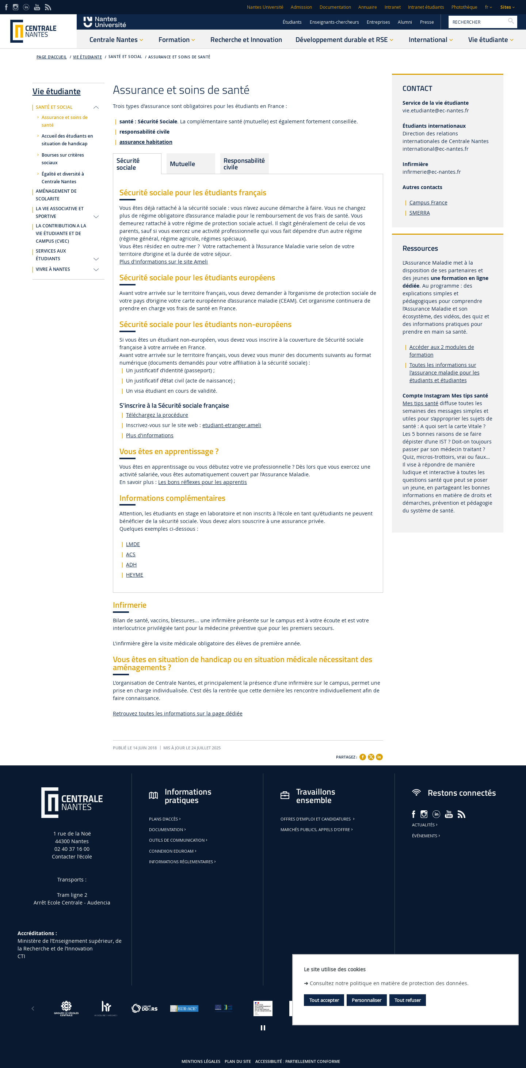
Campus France (428, 202)
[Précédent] (33, 1008)
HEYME (134, 574)
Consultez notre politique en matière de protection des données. (389, 983)
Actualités (425, 824)
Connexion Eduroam (173, 851)
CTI (21, 956)
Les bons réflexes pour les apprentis (202, 482)
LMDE (133, 544)
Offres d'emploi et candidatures (318, 819)
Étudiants (292, 22)
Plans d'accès (165, 819)
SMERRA (419, 212)
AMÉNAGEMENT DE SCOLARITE (56, 195)
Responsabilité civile (244, 163)
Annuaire (367, 7)
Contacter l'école (72, 856)
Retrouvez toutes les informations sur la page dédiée (178, 713)
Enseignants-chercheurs (334, 22)
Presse (427, 22)
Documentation (335, 7)
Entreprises (378, 22)
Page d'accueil (52, 57)
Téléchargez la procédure (157, 414)
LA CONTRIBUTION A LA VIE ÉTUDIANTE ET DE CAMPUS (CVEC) (61, 233)
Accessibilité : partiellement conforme (297, 1061)
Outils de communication (179, 840)
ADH (131, 564)
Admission (301, 7)
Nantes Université (265, 7)
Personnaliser (366, 1000)
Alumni (405, 22)
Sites (505, 7)
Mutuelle (182, 163)
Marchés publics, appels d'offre (317, 829)
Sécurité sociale (128, 163)
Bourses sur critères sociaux (63, 159)
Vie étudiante (87, 57)
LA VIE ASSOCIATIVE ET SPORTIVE (60, 212)
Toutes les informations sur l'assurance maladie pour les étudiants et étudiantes (444, 372)
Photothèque (464, 7)
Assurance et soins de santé (179, 57)
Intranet (393, 7)
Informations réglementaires (183, 861)
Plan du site (238, 1061)
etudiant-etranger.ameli (231, 425)
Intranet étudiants (426, 7)
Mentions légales (201, 1061)
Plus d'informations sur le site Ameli (163, 261)
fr (486, 7)
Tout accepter (324, 1000)
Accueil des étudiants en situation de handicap (67, 140)
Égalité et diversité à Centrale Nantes (63, 178)
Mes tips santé (420, 403)
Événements (426, 835)
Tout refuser (407, 1000)
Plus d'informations (150, 435)
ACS (131, 554)
